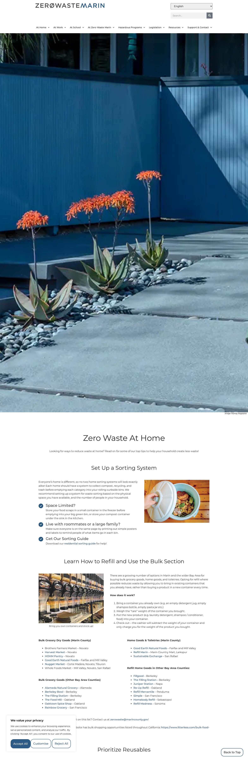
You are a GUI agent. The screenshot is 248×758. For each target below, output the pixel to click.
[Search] (210, 15)
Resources (176, 27)
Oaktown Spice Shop (58, 703)
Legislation (157, 27)
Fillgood (138, 675)
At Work (59, 27)
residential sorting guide (80, 543)
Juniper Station (143, 683)
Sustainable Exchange (147, 656)
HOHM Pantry (54, 656)
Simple (137, 695)
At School (77, 27)
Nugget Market (55, 664)
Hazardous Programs (131, 27)
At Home (43, 27)
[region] (41, 729)
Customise (25, 734)
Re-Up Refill (141, 687)
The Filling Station (56, 695)
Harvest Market (55, 652)
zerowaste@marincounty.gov (129, 719)
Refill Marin (140, 652)
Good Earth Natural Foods (61, 660)
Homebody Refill (144, 699)
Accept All (41, 744)
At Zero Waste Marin (101, 27)
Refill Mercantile (143, 691)
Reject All (56, 734)
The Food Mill (53, 699)
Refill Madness (142, 703)
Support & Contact (200, 27)
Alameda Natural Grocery (61, 687)
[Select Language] (192, 6)
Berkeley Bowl (54, 691)
